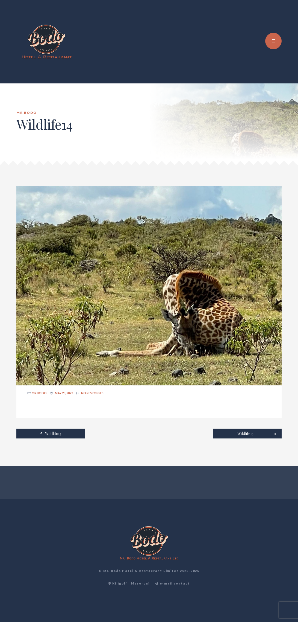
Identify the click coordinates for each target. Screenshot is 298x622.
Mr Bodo (39, 393)
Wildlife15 (256, 434)
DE (281, 16)
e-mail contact (172, 583)
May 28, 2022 (64, 393)
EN (269, 16)
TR (275, 16)
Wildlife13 (50, 433)
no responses (92, 393)
